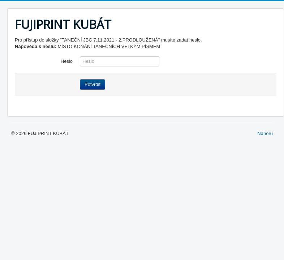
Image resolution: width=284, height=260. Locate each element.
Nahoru (265, 133)
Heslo (67, 61)
